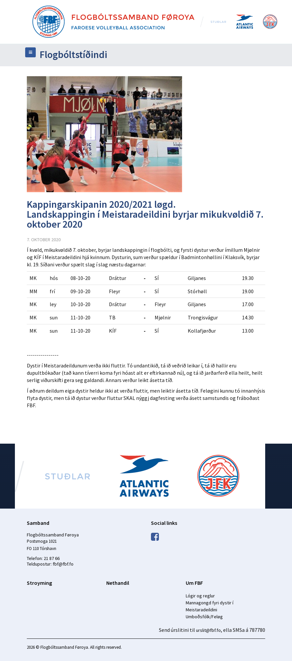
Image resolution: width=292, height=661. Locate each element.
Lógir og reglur (200, 596)
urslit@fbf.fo (208, 630)
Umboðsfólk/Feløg (204, 617)
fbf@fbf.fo (63, 564)
